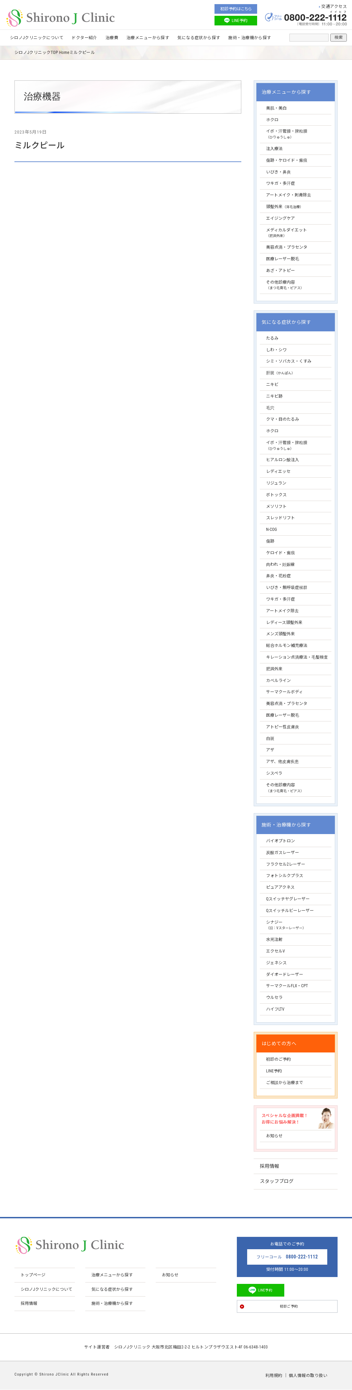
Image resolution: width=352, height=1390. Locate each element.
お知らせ (274, 1135)
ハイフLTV (275, 1009)
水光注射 (274, 939)
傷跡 (270, 541)
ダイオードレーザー (284, 974)
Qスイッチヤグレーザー (288, 899)
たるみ (272, 338)
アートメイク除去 (282, 610)
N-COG (271, 529)
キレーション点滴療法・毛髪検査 (297, 657)
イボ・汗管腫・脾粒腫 (286, 134)
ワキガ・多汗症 (280, 183)
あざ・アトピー (280, 270)
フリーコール (287, 1257)
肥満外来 (274, 668)
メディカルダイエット (286, 233)
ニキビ (272, 384)
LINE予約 (240, 20)
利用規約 (274, 1375)
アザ (270, 750)
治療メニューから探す (147, 37)
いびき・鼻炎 (278, 172)
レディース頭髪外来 (284, 622)
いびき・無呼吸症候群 (286, 587)
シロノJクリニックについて (36, 37)
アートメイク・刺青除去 (288, 195)
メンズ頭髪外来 (280, 633)
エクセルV (275, 951)
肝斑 (280, 373)
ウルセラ (274, 997)
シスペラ (274, 773)
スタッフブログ (277, 1181)
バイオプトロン (280, 841)
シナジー (286, 925)
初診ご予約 (289, 1306)
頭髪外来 (284, 206)
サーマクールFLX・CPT (287, 985)
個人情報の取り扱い (308, 1375)
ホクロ (272, 119)
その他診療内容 (285, 285)
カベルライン (278, 680)
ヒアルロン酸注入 (282, 459)
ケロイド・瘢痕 (280, 552)
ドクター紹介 (84, 37)
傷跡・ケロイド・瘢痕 (286, 160)
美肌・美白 (276, 108)
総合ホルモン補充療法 (286, 645)
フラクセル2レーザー (285, 864)
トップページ (33, 1275)
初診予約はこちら (236, 9)
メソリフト (276, 506)
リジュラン (276, 483)
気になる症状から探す (198, 37)
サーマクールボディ (284, 692)
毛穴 (270, 408)
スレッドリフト (280, 517)
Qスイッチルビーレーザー (290, 910)
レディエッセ (278, 471)
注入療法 (274, 148)
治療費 (112, 37)
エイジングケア (280, 218)
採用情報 (269, 1166)
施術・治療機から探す (249, 37)
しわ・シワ (276, 350)
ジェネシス (276, 962)
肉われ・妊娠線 (280, 564)
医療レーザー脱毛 (282, 259)
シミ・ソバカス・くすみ (288, 361)
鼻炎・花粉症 (278, 575)
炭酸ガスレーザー (282, 852)
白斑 (270, 738)
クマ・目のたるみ (282, 419)
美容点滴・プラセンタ (286, 247)
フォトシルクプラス (284, 875)
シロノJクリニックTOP (36, 52)
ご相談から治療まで (284, 1082)
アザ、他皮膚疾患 (282, 761)
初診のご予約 (278, 1059)
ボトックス (276, 494)
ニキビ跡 (274, 396)
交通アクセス (334, 6)
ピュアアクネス (280, 887)
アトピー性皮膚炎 (282, 727)
